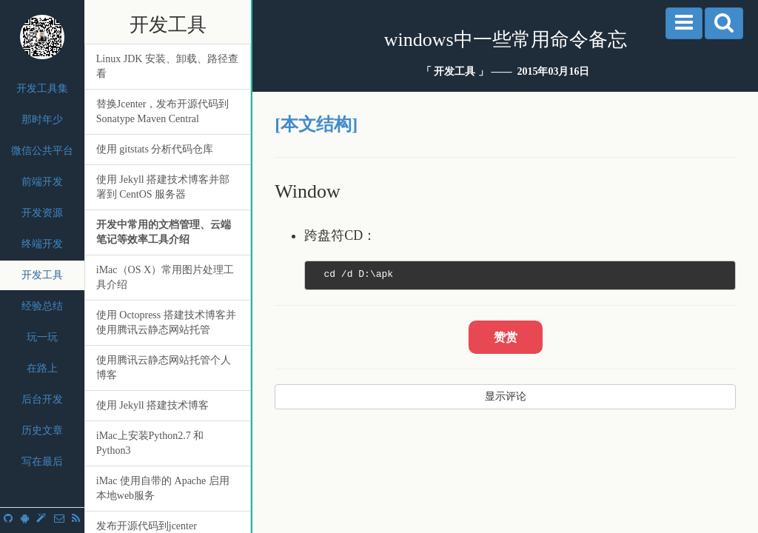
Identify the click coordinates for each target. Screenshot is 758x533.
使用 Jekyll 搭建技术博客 (152, 405)
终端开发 (42, 243)
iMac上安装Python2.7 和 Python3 (150, 443)
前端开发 (42, 181)
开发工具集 (42, 88)
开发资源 (42, 212)
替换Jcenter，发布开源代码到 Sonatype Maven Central (162, 111)
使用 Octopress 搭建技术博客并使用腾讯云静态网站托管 (166, 322)
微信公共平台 (42, 150)
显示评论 (505, 396)
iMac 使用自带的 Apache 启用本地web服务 (162, 488)
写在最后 (42, 461)
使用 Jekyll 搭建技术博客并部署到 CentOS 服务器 (162, 187)
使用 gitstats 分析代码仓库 (155, 149)
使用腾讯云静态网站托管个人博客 (163, 368)
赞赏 (505, 337)
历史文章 (42, 430)
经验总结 (42, 306)
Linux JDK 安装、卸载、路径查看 (167, 66)
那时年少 (42, 119)
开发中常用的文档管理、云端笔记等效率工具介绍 (163, 232)
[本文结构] (316, 124)
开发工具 (42, 275)
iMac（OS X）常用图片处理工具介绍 (165, 277)
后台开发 (42, 399)
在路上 (42, 368)
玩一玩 (42, 337)
